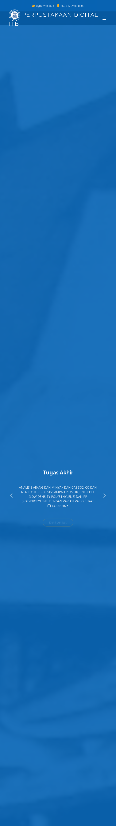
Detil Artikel (58, 523)
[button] (12, 495)
